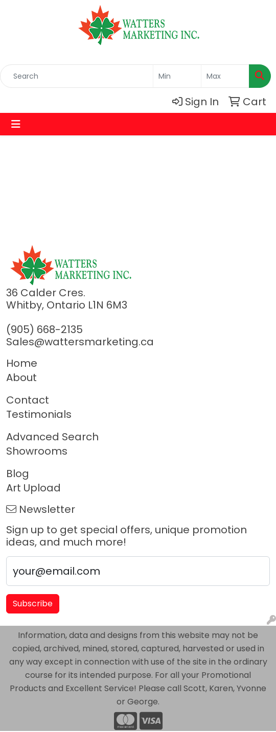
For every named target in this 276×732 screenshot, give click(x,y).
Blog (17, 473)
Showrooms (36, 451)
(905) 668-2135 (44, 329)
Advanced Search (52, 437)
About (21, 377)
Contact (27, 400)
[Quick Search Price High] (225, 76)
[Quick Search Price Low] (177, 76)
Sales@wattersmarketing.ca (80, 342)
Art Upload (33, 488)
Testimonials (39, 414)
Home (21, 363)
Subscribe (33, 603)
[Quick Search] (76, 76)
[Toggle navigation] (16, 124)
